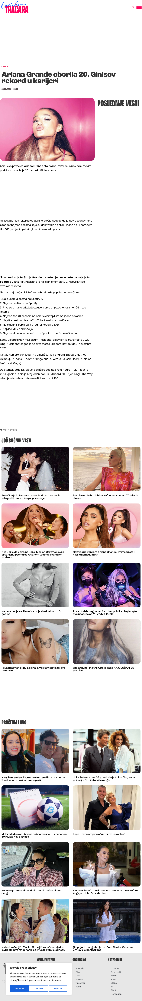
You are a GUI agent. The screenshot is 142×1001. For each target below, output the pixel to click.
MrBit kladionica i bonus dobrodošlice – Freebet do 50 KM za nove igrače (34, 835)
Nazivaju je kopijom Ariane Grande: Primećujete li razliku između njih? (104, 553)
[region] (39, 979)
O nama (115, 968)
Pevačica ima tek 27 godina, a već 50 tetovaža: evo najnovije (33, 669)
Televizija (80, 983)
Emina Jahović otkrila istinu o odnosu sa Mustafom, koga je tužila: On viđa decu (105, 892)
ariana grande (10, 430)
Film (77, 972)
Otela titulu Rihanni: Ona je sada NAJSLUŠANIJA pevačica (103, 669)
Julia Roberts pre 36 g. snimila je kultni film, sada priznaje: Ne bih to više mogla (104, 779)
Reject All (39, 988)
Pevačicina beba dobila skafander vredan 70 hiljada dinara (105, 497)
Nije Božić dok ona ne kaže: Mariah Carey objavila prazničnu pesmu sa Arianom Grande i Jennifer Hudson (32, 555)
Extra (114, 976)
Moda (114, 983)
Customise (19, 988)
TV (112, 987)
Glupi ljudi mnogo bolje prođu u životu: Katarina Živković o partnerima (103, 949)
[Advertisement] (71, 41)
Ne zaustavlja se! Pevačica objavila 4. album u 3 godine (31, 613)
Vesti (78, 987)
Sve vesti (116, 972)
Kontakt (79, 968)
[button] (133, 7)
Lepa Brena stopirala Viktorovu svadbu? (99, 834)
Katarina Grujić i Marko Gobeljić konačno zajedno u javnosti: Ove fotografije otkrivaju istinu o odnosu (33, 949)
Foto (77, 976)
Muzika (79, 979)
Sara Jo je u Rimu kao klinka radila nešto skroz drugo (31, 892)
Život (113, 990)
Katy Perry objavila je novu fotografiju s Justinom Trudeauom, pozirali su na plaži (33, 779)
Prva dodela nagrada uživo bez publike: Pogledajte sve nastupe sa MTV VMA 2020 (105, 613)
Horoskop (116, 994)
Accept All (58, 988)
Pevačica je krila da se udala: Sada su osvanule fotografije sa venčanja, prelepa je (30, 497)
